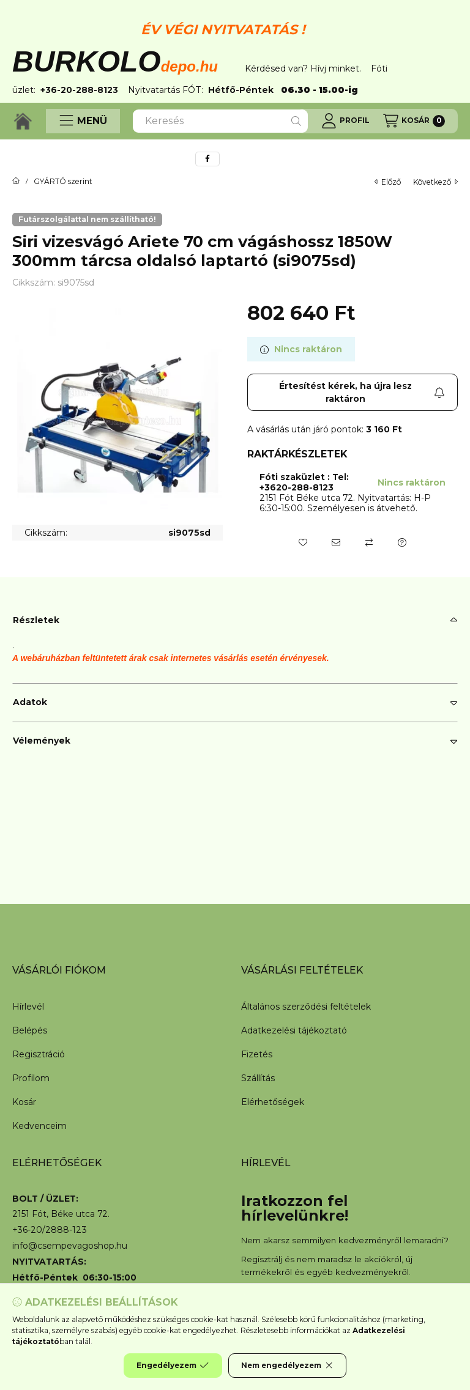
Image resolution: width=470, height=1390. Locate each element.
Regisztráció (38, 1054)
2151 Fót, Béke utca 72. (61, 1214)
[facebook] (207, 159)
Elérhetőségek (272, 1101)
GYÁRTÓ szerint (63, 181)
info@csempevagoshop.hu (69, 1246)
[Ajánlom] (336, 542)
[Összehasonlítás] (369, 542)
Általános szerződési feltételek (306, 1006)
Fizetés (256, 1054)
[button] (83, 121)
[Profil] (345, 121)
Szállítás (258, 1078)
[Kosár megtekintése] (414, 121)
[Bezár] (452, 48)
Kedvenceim (39, 1125)
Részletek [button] (36, 620)
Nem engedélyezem (287, 1365)
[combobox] (220, 121)
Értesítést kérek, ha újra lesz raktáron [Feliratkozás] (362, 392)
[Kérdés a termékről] (402, 542)
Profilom (31, 1078)
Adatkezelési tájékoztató (294, 1030)
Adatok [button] (30, 702)
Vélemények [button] (41, 740)
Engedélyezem (172, 1365)
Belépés (29, 1030)
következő (435, 182)
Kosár (24, 1101)
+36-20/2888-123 (49, 1230)
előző (388, 182)
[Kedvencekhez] (303, 542)
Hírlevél (28, 1006)
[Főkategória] (16, 181)
